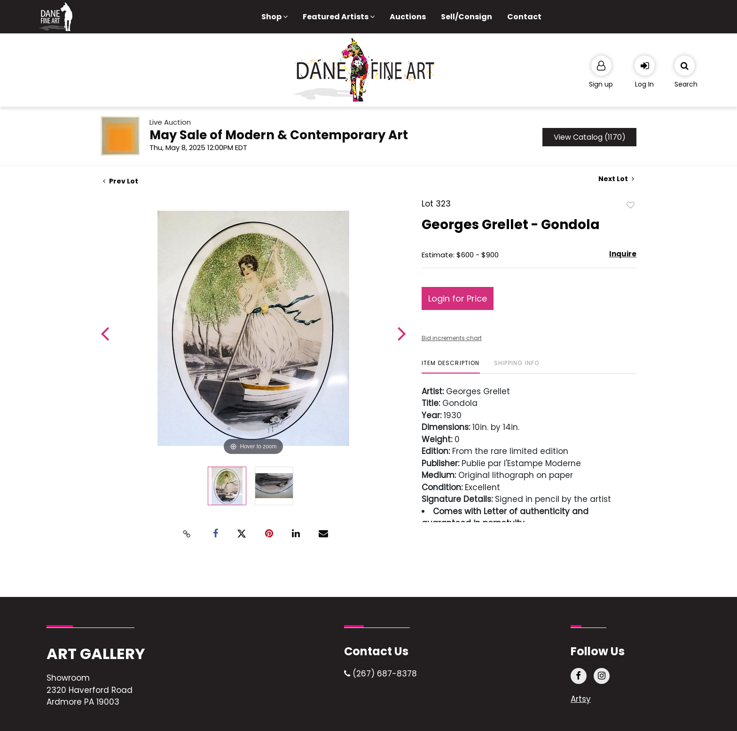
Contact (524, 16)
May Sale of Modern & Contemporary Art (278, 135)
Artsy (581, 699)
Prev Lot (120, 181)
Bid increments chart (452, 338)
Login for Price (457, 298)
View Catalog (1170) (590, 137)
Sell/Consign (466, 16)
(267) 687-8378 (380, 673)
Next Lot (616, 179)
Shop (274, 16)
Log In (644, 84)
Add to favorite (630, 204)
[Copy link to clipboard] (187, 534)
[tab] (451, 366)
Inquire (622, 254)
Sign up (601, 84)
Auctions (408, 16)
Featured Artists (339, 16)
